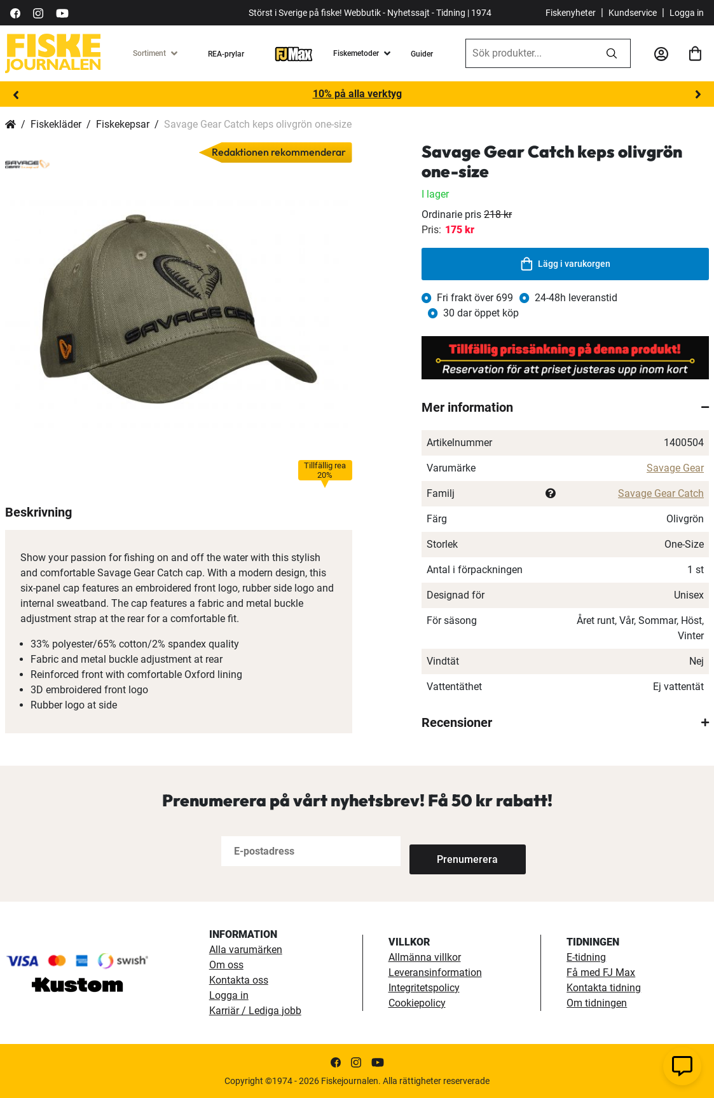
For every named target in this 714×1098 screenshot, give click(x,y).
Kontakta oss (238, 980)
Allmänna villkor (424, 957)
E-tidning (586, 957)
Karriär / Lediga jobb (255, 1011)
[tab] (565, 407)
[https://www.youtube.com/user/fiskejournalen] (62, 12)
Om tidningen (596, 1003)
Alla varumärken (245, 950)
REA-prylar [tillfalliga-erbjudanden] (226, 54)
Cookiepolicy (417, 1003)
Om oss (226, 965)
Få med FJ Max (600, 972)
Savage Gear (675, 468)
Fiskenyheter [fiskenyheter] (571, 13)
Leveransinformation (435, 972)
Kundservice (632, 13)
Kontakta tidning (603, 988)
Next (698, 94)
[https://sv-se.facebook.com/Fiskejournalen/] (15, 12)
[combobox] (529, 53)
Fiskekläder (56, 124)
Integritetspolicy (424, 988)
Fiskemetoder (356, 53)
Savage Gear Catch (661, 493)
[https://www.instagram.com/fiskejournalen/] (38, 12)
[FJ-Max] (293, 53)
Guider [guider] (422, 54)
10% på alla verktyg (357, 94)
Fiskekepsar (122, 124)
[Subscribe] (451, 851)
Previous (16, 94)
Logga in (686, 13)
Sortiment (149, 53)
